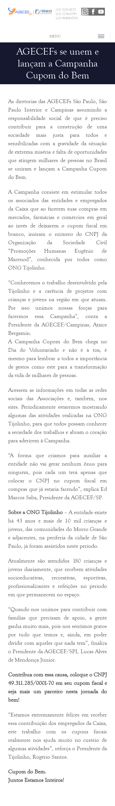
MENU (55, 36)
